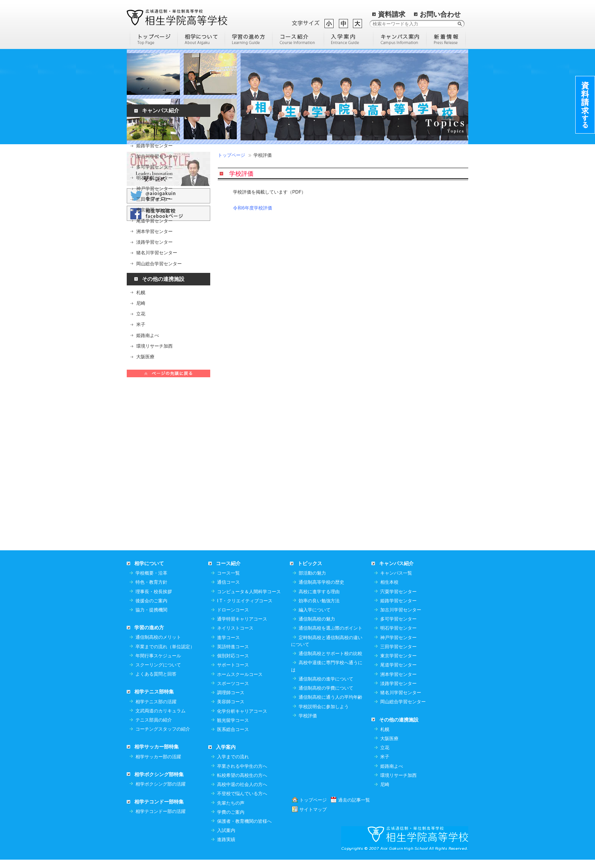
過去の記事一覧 (354, 679)
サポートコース (233, 544)
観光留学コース (233, 600)
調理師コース (230, 572)
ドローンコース (233, 489)
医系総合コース (233, 609)
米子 (140, 329)
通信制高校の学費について (326, 567)
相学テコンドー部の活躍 (160, 691)
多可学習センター (154, 172)
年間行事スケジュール (158, 535)
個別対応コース (233, 535)
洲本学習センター (154, 236)
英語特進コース (233, 526)
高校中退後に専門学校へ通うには (326, 546)
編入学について (315, 489)
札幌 (140, 297)
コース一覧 (228, 452)
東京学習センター (154, 215)
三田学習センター (154, 204)
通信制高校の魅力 (317, 498)
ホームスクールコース (240, 554)
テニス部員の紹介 (153, 599)
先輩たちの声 (230, 682)
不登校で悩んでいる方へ (242, 673)
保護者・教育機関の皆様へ (244, 701)
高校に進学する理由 (319, 471)
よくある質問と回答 (155, 553)
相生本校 (145, 129)
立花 (140, 319)
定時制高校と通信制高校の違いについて (326, 521)
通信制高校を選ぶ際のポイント (330, 507)
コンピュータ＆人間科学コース (249, 471)
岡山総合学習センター (159, 268)
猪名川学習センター (156, 258)
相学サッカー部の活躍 (158, 636)
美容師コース (230, 581)
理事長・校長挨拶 (153, 471)
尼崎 (140, 308)
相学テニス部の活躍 (155, 581)
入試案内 (226, 710)
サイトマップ (313, 689)
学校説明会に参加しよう (324, 586)
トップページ (231, 155)
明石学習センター (154, 183)
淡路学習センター (154, 247)
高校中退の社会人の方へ (242, 664)
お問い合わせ (440, 14)
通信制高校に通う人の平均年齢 (330, 577)
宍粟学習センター (154, 140)
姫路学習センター (154, 150)
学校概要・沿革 (151, 452)
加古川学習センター (156, 161)
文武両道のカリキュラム (160, 590)
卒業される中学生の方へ (242, 646)
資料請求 (391, 14)
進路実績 (226, 719)
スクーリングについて (158, 544)
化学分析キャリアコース (242, 591)
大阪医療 (145, 362)
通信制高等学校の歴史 (321, 462)
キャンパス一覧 (396, 452)
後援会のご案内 (151, 480)
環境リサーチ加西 (154, 351)
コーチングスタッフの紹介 (162, 608)
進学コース (228, 517)
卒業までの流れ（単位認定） (165, 526)
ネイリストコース (235, 507)
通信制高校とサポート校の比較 (330, 533)
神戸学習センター (154, 193)
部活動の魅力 (312, 452)
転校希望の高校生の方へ (242, 655)
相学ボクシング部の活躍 (160, 663)
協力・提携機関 (151, 489)
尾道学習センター (154, 225)
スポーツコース (233, 563)
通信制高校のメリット (158, 517)
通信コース (228, 462)
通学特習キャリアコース (242, 498)
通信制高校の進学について (326, 558)
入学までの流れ (233, 636)
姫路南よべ (147, 340)
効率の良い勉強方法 (319, 480)
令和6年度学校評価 (252, 208)
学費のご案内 (230, 692)
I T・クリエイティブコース (244, 480)
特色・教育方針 (151, 462)
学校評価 (308, 595)
